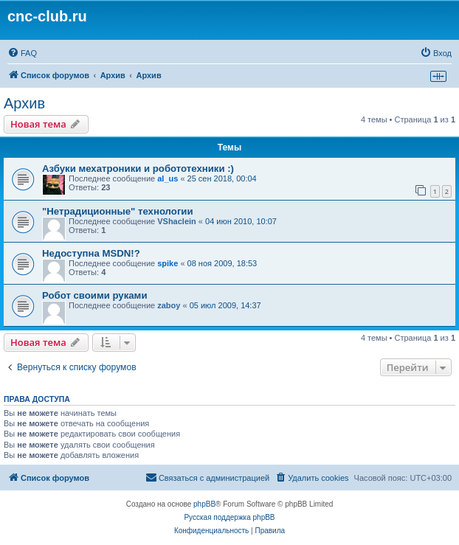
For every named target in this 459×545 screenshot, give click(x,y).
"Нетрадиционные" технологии (117, 211)
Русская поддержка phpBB (229, 517)
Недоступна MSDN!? (91, 253)
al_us (167, 178)
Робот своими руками (95, 295)
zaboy (168, 305)
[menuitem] (22, 53)
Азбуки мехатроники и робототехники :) (138, 168)
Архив (24, 103)
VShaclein (176, 221)
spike (167, 263)
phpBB (204, 504)
